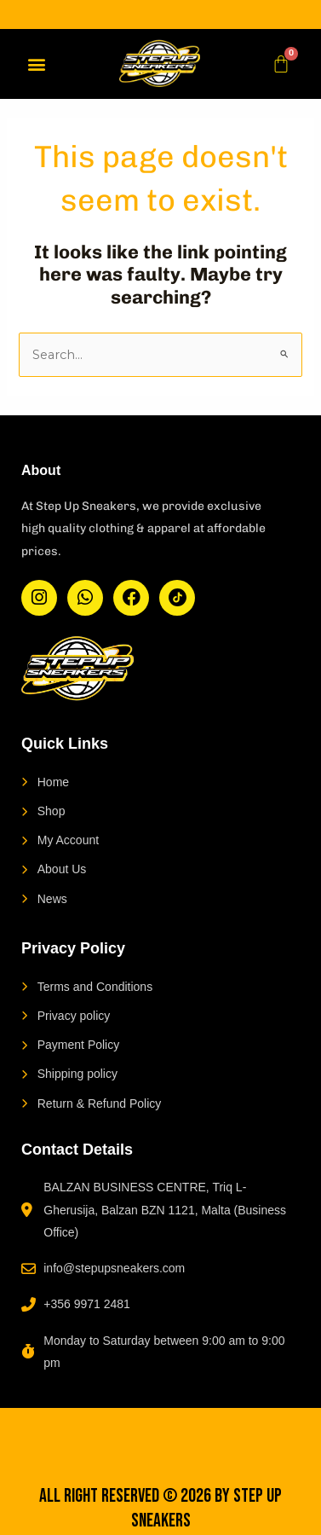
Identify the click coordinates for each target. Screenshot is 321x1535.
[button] (36, 63)
